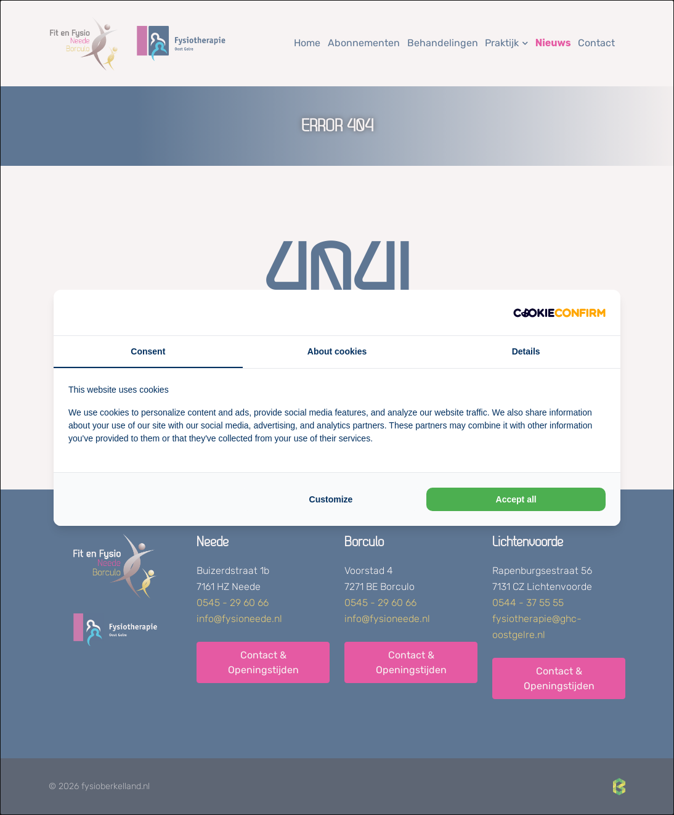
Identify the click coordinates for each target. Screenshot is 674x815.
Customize (331, 499)
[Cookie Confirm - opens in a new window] (559, 313)
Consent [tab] (148, 351)
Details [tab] (526, 351)
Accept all (516, 499)
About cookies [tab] (337, 351)
